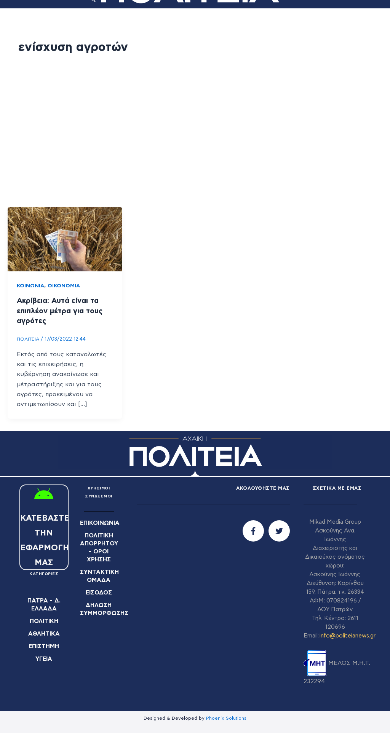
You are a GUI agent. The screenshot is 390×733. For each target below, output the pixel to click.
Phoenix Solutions (226, 717)
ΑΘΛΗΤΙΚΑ (44, 632)
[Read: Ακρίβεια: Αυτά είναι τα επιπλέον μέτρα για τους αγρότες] (65, 239)
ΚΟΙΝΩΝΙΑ (31, 285)
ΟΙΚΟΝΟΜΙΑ (65, 285)
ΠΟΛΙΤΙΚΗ (44, 620)
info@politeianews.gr (348, 635)
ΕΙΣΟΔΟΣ (99, 589)
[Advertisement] (195, 141)
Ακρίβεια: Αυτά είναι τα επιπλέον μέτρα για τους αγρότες (62, 310)
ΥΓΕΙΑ (44, 657)
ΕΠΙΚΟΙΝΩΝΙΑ (101, 522)
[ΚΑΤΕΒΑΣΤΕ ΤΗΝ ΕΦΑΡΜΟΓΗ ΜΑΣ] (43, 494)
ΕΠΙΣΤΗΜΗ (44, 645)
